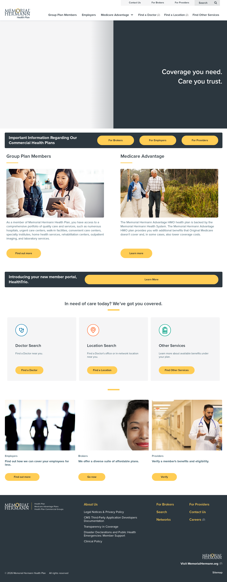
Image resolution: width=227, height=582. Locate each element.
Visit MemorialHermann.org (199, 563)
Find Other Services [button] (177, 370)
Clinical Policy (93, 541)
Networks (163, 520)
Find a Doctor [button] (29, 370)
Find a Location (174, 15)
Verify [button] (164, 477)
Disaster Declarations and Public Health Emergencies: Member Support (110, 533)
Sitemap (217, 572)
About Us (91, 504)
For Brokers (158, 2)
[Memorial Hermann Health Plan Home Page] (21, 13)
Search (161, 512)
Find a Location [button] (102, 370)
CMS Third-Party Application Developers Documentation (110, 519)
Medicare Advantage (117, 15)
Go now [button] (91, 477)
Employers (89, 15)
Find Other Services (206, 15)
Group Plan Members (62, 15)
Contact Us (135, 2)
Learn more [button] (136, 253)
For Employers (157, 140)
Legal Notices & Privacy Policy (104, 512)
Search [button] (208, 3)
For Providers (182, 2)
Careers (195, 520)
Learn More (151, 279)
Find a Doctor (147, 15)
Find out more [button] (23, 253)
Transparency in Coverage (101, 526)
